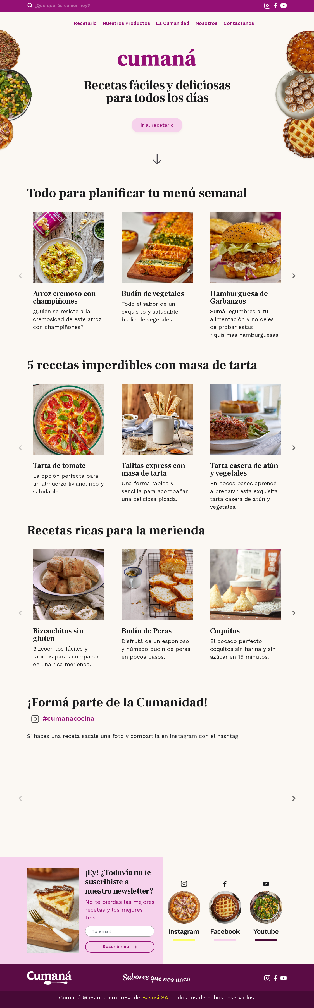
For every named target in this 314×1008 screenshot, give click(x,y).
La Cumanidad (172, 23)
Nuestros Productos (126, 23)
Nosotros (206, 23)
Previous (20, 275)
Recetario (85, 23)
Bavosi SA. (156, 997)
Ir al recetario (157, 125)
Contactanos (238, 23)
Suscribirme (120, 946)
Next (293, 275)
